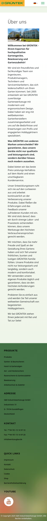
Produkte (8, 357)
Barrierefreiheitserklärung (15, 483)
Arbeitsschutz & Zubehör (14, 385)
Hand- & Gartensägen (13, 366)
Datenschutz (9, 469)
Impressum (9, 460)
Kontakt (7, 464)
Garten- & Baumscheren (14, 361)
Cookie (7, 474)
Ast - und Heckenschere (14, 371)
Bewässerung (9, 380)
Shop (6, 478)
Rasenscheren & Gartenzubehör (17, 375)
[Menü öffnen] (42, 3)
